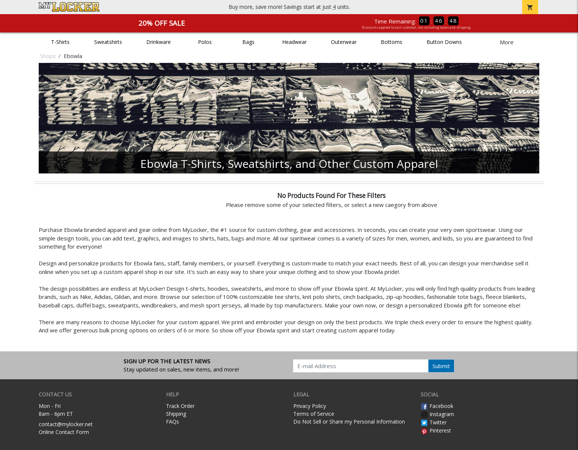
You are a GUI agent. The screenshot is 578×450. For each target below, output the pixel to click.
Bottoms (391, 41)
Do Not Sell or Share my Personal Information (349, 421)
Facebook (437, 405)
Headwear (294, 41)
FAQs (172, 421)
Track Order (180, 405)
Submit (441, 366)
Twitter (434, 422)
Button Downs (444, 41)
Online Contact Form (64, 431)
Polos (205, 41)
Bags (248, 41)
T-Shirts (60, 41)
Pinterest (436, 430)
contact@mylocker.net (66, 424)
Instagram (437, 414)
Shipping (176, 413)
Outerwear (344, 41)
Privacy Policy (309, 405)
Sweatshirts (108, 41)
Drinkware (158, 41)
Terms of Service (313, 413)
